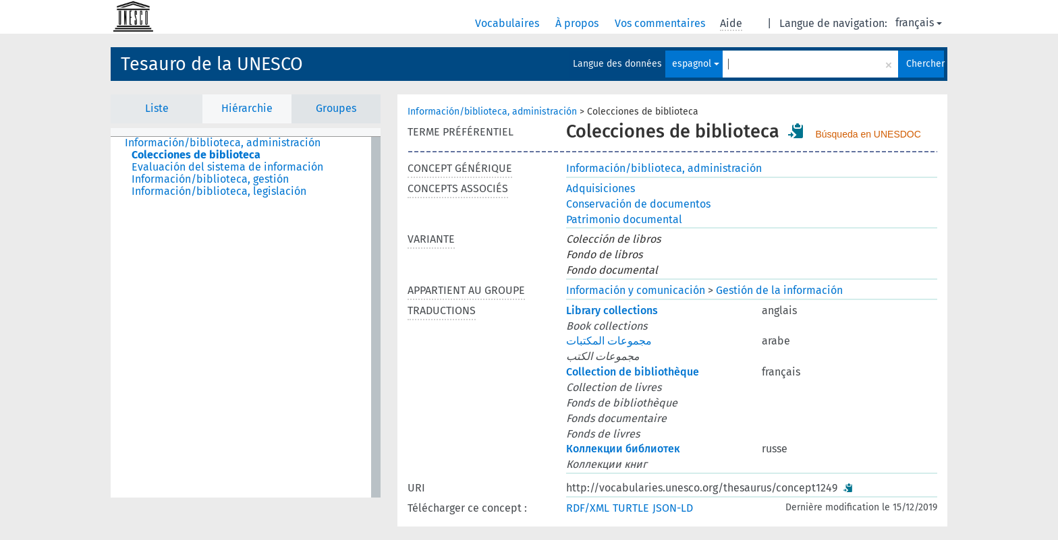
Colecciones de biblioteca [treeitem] (196, 155)
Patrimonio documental (624, 219)
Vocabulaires (508, 23)
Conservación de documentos (638, 204)
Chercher (925, 63)
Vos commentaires (661, 23)
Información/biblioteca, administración (492, 111)
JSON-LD (672, 508)
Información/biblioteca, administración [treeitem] (223, 143)
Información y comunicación (635, 290)
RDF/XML (587, 508)
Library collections (612, 310)
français (918, 22)
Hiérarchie (247, 108)
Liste (157, 108)
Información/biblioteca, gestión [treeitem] (210, 179)
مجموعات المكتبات (609, 340)
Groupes (336, 108)
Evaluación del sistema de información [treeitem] (227, 167)
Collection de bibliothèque (632, 371)
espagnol (695, 63)
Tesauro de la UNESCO (212, 64)
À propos (578, 23)
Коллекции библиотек (623, 448)
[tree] (246, 317)
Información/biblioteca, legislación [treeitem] (219, 191)
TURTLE (631, 508)
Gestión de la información (779, 290)
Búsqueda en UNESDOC (867, 134)
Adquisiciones (600, 188)
